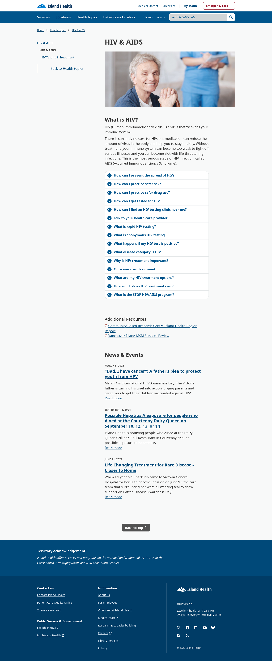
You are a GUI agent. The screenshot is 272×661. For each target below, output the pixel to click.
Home (40, 30)
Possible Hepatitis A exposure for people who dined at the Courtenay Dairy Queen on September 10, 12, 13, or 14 (151, 420)
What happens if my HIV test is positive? (143, 243)
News (149, 17)
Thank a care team (49, 610)
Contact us (45, 588)
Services (43, 17)
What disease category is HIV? (134, 252)
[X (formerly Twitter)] (187, 635)
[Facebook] (187, 628)
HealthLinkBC (47, 628)
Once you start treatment (131, 269)
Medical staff (108, 618)
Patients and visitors (119, 17)
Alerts (161, 17)
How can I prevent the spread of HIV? (140, 175)
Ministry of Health (50, 635)
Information (107, 588)
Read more (113, 398)
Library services (108, 641)
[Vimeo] (178, 635)
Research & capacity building (117, 625)
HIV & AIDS (78, 30)
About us (104, 595)
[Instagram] (178, 628)
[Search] (231, 17)
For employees (107, 602)
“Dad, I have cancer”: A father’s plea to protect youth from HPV (153, 373)
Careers (168, 6)
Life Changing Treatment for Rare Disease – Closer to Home (149, 467)
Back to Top (136, 528)
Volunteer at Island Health (115, 610)
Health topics (87, 17)
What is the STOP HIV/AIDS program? (140, 294)
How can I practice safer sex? (134, 184)
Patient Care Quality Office (54, 602)
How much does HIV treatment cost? (140, 286)
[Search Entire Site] (202, 17)
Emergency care (217, 6)
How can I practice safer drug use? (138, 192)
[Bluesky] (213, 628)
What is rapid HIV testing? (131, 226)
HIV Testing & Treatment (57, 57)
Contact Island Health (51, 595)
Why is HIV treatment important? (137, 260)
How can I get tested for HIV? (134, 201)
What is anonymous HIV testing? (136, 235)
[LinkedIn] (195, 628)
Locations (63, 17)
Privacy (102, 648)
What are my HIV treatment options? (140, 277)
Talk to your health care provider (137, 218)
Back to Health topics (66, 68)
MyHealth (190, 6)
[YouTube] (204, 628)
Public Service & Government (59, 621)
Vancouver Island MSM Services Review (138, 335)
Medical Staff (148, 6)
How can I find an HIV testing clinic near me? (147, 209)
